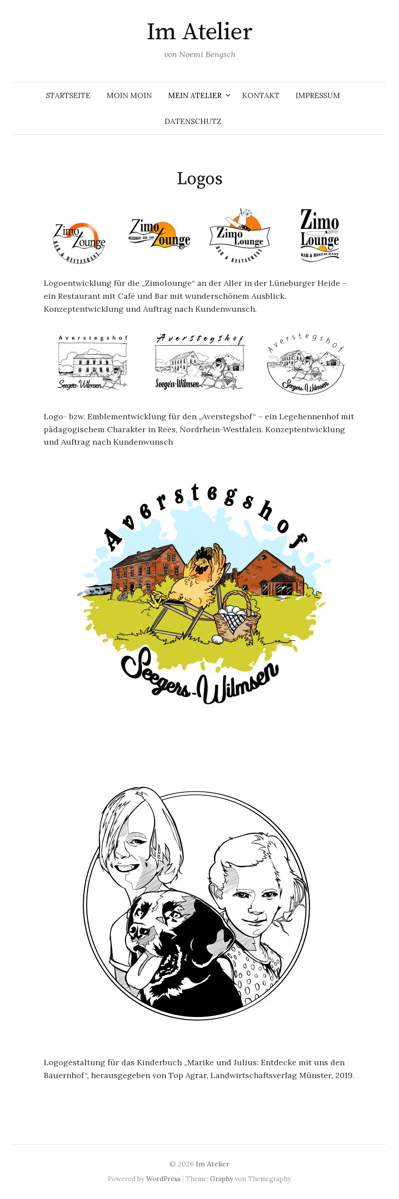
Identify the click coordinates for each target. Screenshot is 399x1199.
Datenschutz (193, 121)
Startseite (68, 95)
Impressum (318, 95)
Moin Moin (129, 95)
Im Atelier (200, 32)
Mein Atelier (195, 95)
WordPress (163, 1178)
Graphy (221, 1178)
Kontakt (261, 95)
